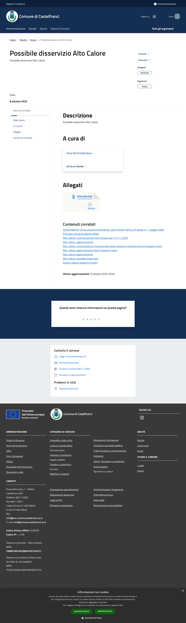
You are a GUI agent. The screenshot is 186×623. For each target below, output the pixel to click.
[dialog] (93, 605)
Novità (23, 40)
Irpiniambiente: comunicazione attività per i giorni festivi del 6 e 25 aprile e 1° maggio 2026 (113, 230)
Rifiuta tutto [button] (105, 611)
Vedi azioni (145, 60)
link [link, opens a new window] (121, 605)
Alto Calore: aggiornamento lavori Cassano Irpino (90, 250)
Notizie (140, 440)
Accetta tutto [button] (81, 611)
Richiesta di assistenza (61, 505)
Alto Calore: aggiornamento (78, 242)
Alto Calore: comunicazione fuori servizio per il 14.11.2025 (95, 238)
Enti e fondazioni (14, 456)
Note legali (99, 500)
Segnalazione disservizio (62, 495)
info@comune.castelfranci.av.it (30, 522)
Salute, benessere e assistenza (109, 461)
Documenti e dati (14, 472)
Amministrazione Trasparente (108, 489)
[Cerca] (176, 16)
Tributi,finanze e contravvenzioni (110, 451)
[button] (93, 618)
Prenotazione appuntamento (64, 489)
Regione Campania (15, 4)
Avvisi (33, 40)
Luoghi (140, 465)
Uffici (8, 451)
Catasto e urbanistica (60, 464)
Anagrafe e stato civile (61, 440)
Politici (9, 461)
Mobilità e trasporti (59, 474)
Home (13, 40)
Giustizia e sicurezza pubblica (108, 445)
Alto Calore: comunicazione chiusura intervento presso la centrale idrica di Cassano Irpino (112, 246)
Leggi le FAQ (56, 500)
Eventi (140, 471)
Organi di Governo (15, 440)
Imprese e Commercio (60, 455)
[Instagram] (150, 16)
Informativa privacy (103, 495)
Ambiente (98, 456)
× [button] (183, 591)
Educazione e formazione (106, 440)
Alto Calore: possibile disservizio (80, 259)
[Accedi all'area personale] (165, 3)
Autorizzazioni (101, 466)
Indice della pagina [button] (21, 110)
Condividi (144, 54)
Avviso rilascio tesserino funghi (80, 263)
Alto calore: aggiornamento (78, 254)
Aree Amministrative (16, 445)
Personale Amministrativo (19, 467)
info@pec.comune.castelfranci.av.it (24, 518)
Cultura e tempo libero (61, 445)
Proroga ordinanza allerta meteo (81, 234)
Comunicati (143, 445)
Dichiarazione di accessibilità (108, 505)
